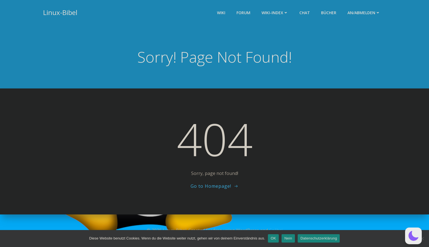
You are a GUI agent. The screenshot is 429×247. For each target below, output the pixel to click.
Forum (243, 12)
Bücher (328, 12)
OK (273, 238)
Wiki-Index (275, 12)
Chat (304, 12)
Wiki (221, 12)
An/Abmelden (363, 12)
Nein (288, 238)
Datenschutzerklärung (318, 238)
